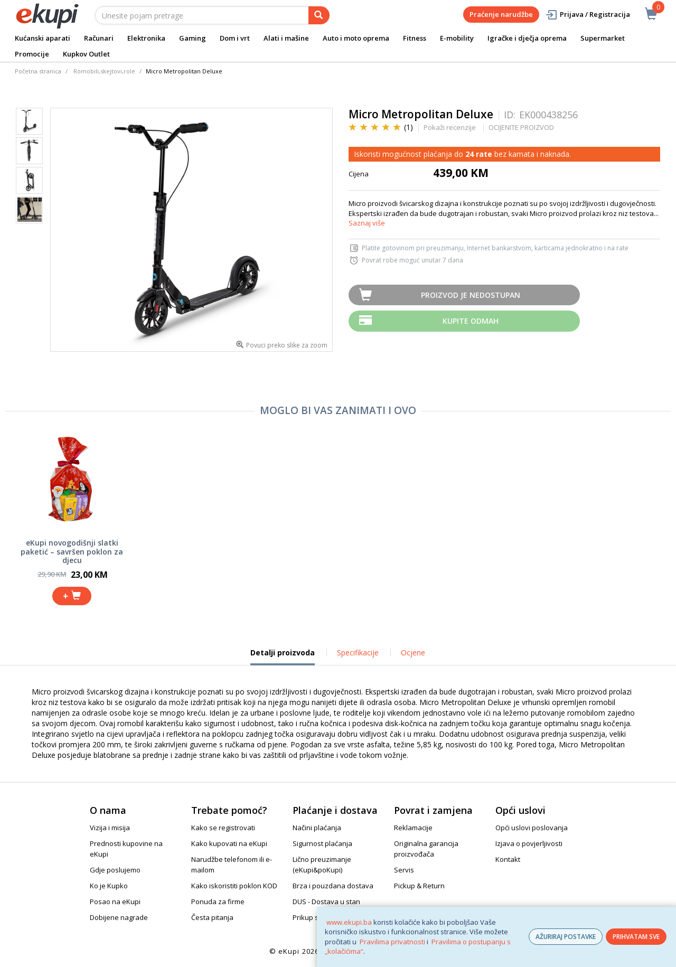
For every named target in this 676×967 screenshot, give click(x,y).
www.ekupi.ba (349, 922)
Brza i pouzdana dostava (333, 885)
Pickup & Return (419, 885)
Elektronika (146, 38)
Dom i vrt (235, 38)
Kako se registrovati (223, 827)
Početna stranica (38, 71)
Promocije (32, 54)
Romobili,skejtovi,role (104, 71)
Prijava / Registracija (587, 15)
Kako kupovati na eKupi (229, 843)
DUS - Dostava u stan (326, 901)
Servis (404, 870)
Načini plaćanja (317, 827)
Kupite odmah (471, 321)
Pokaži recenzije (450, 127)
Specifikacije (358, 652)
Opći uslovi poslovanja (531, 827)
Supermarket (602, 38)
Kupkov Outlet (86, 54)
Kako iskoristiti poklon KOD (234, 885)
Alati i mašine (286, 38)
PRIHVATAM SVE (636, 936)
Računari (99, 38)
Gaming (192, 38)
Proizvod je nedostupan (470, 295)
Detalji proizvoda (282, 656)
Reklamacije (413, 827)
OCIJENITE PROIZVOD (521, 127)
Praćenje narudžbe (501, 14)
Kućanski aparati (42, 38)
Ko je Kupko (109, 885)
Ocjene (413, 652)
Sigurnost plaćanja (322, 843)
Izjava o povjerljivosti (528, 843)
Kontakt (507, 859)
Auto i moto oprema (356, 38)
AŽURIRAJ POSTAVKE (566, 936)
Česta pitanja (212, 917)
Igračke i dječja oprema (527, 38)
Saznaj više (367, 223)
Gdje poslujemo (115, 870)
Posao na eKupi (115, 901)
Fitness (414, 38)
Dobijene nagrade (119, 917)
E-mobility (457, 38)
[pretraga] (319, 15)
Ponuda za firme (218, 901)
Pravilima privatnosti (392, 941)
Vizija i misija (110, 827)
